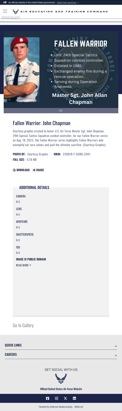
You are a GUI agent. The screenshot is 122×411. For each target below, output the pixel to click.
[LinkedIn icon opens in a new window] (74, 398)
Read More (23, 265)
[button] (68, 2)
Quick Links (13, 345)
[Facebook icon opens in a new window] (47, 398)
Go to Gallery (23, 325)
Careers (11, 354)
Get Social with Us (61, 370)
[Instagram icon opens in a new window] (56, 398)
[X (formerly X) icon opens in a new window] (65, 398)
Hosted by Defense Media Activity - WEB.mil (61, 407)
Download (21, 170)
